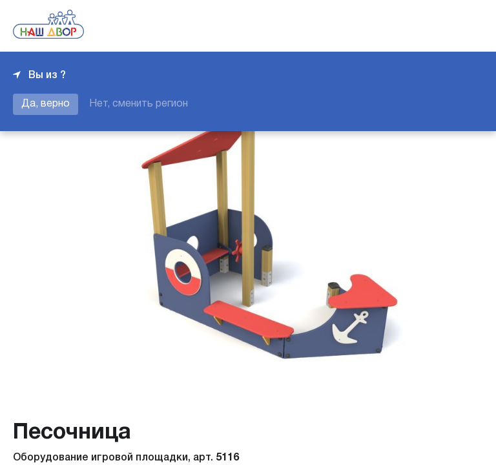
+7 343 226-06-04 (439, 26)
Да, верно (45, 103)
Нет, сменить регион (138, 103)
